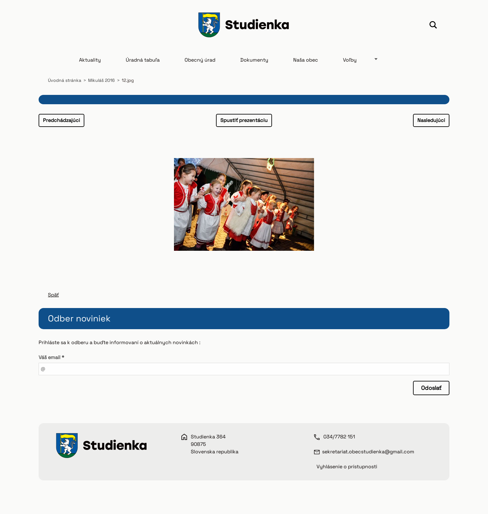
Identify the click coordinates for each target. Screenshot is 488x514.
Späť (53, 295)
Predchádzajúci (61, 120)
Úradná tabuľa (143, 60)
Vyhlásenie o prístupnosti (347, 466)
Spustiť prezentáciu (244, 120)
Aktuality (90, 60)
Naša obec (305, 60)
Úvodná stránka (64, 80)
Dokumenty (254, 60)
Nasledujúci (431, 120)
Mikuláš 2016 (101, 80)
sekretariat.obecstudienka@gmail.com (368, 451)
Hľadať (433, 25)
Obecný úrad (200, 60)
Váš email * (51, 357)
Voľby (350, 60)
